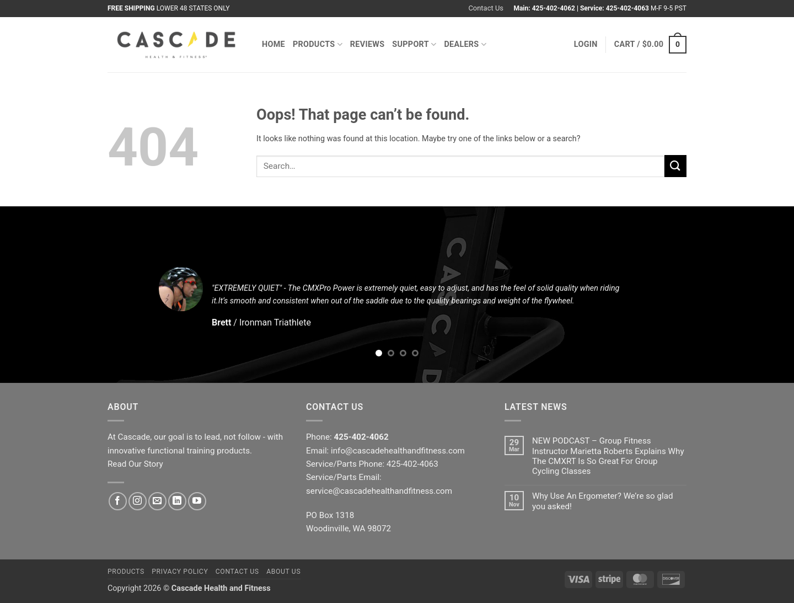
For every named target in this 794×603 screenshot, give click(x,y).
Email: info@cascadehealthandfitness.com (385, 451)
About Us (283, 571)
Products (317, 44)
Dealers (465, 44)
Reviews (367, 44)
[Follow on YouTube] (197, 501)
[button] (586, 44)
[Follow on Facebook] (118, 501)
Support (414, 44)
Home (273, 44)
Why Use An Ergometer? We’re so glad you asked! (602, 501)
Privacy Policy (180, 571)
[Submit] (675, 166)
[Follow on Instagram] (137, 501)
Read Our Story (135, 464)
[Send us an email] (157, 501)
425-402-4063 (627, 8)
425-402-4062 (553, 8)
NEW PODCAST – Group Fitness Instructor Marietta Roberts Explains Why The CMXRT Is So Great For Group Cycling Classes (608, 456)
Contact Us (485, 8)
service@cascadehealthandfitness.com (379, 491)
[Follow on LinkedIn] (177, 501)
